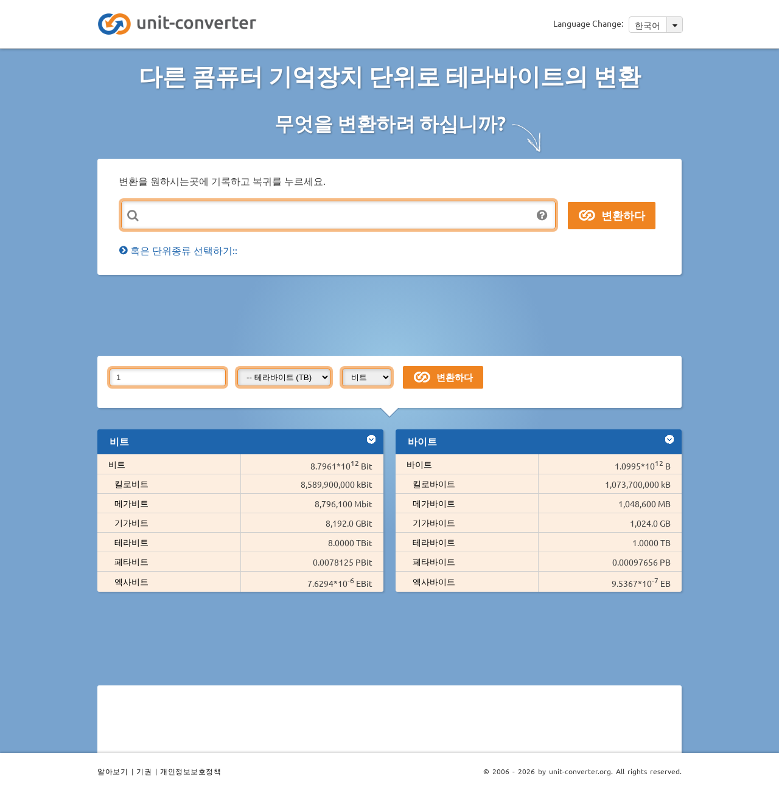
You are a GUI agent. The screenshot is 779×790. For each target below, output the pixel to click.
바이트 (419, 464)
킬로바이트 (434, 483)
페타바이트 (434, 561)
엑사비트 (131, 581)
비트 (116, 464)
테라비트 (131, 541)
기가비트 (131, 522)
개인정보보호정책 (190, 771)
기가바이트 (434, 522)
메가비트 (131, 502)
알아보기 (112, 771)
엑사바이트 (434, 581)
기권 (144, 771)
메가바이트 (434, 502)
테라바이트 (434, 541)
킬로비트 (131, 483)
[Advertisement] (392, 314)
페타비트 (131, 561)
